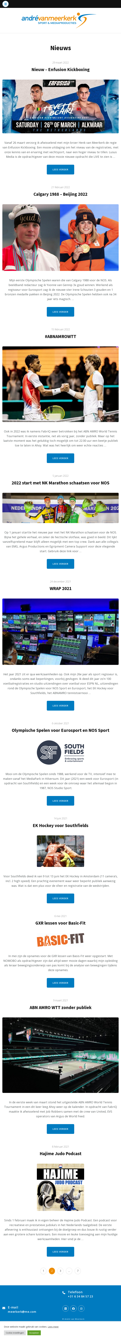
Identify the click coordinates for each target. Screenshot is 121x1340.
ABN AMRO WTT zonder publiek (60, 1007)
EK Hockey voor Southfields (60, 825)
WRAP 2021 (60, 588)
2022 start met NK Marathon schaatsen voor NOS (60, 483)
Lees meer (53, 1326)
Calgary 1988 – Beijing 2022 (60, 194)
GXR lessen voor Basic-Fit (60, 923)
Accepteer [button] (34, 1332)
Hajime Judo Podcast (60, 1153)
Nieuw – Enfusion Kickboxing (61, 69)
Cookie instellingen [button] (15, 1332)
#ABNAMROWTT (60, 336)
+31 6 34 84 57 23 (80, 1296)
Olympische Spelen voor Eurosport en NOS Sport (60, 730)
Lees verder (60, 169)
